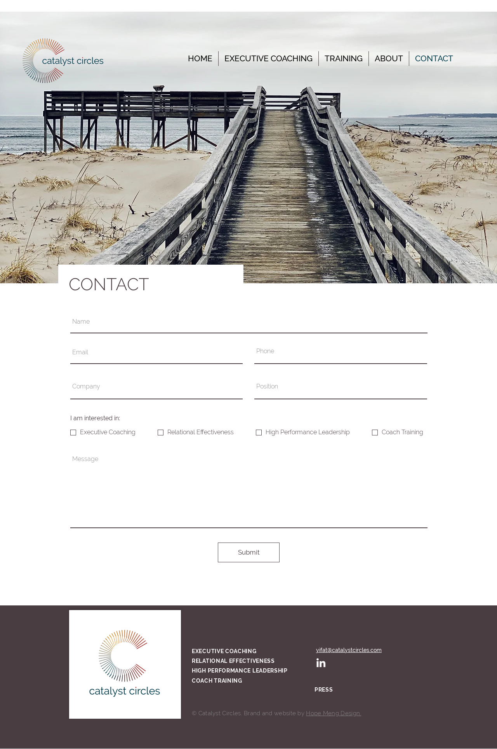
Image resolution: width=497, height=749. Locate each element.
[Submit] (249, 552)
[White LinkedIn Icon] (321, 662)
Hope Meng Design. (333, 713)
